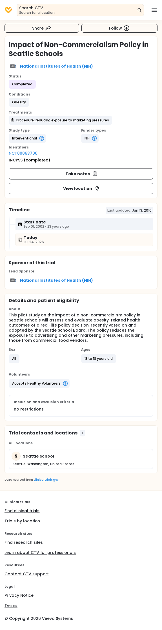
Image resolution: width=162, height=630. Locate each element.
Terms (11, 605)
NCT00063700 (23, 153)
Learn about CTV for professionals (40, 552)
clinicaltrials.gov (46, 480)
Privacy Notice (19, 595)
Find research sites (24, 542)
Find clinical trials (22, 511)
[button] (19, 102)
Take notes (81, 174)
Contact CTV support (27, 574)
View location (81, 188)
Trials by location (22, 521)
